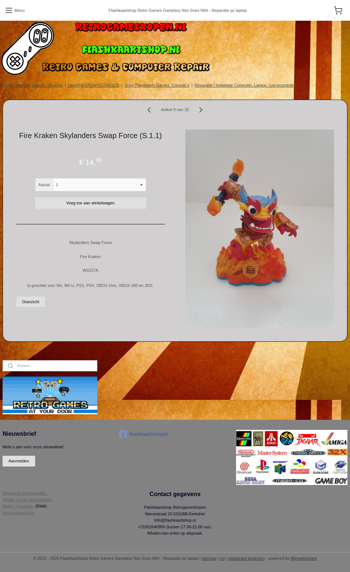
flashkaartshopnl (143, 434)
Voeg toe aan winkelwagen (90, 203)
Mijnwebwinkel (303, 558)
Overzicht (30, 302)
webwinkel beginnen (246, 558)
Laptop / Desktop (47, 85)
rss (222, 558)
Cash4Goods (14, 85)
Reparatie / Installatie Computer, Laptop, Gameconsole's (245, 85)
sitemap (209, 558)
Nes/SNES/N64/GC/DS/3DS (93, 85)
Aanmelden (19, 461)
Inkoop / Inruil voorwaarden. (28, 499)
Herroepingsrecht (18, 513)
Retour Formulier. (18, 506)
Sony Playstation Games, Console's (157, 85)
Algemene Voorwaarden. (25, 493)
